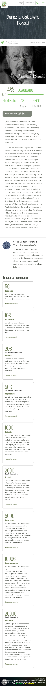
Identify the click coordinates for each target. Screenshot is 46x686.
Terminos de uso (29, 683)
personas (8, 303)
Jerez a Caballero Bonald (25, 241)
